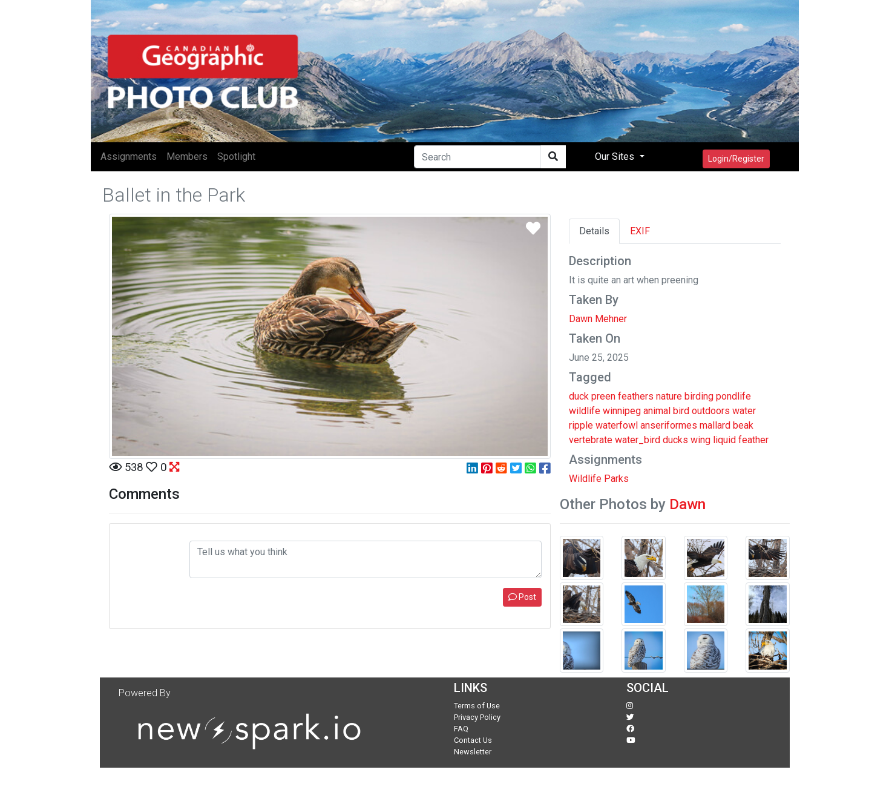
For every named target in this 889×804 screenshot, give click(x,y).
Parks (616, 478)
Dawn (687, 504)
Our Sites (616, 156)
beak (743, 425)
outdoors (711, 411)
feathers (636, 396)
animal (657, 411)
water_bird (637, 440)
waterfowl (616, 425)
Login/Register (736, 158)
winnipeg (622, 411)
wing (700, 440)
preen (603, 396)
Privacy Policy (477, 717)
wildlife (584, 411)
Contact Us (473, 740)
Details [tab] (594, 231)
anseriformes (668, 425)
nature (669, 396)
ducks (675, 440)
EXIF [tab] (640, 231)
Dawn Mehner (598, 319)
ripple (581, 425)
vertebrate (590, 440)
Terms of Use (477, 705)
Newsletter (472, 751)
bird (681, 411)
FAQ (461, 728)
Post (522, 597)
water (744, 411)
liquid (724, 440)
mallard (715, 425)
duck (579, 396)
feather (753, 440)
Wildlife (585, 478)
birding (698, 396)
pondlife (733, 396)
